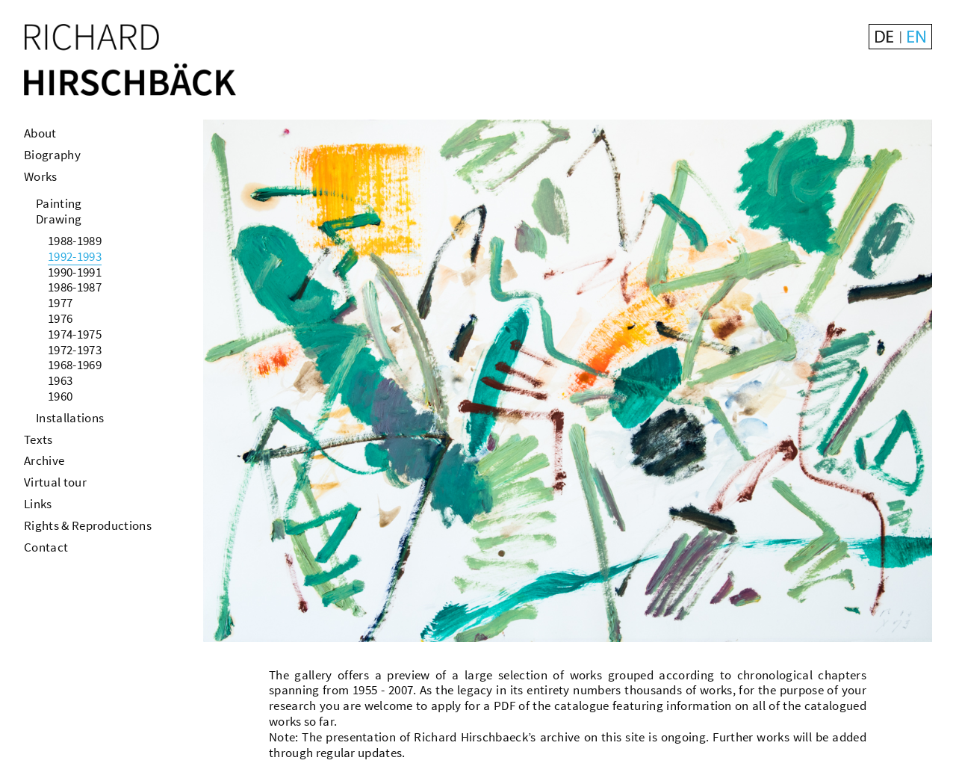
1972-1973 (75, 350)
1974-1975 (75, 334)
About (40, 133)
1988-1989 (75, 240)
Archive (44, 460)
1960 (60, 396)
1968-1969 (75, 364)
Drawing (58, 219)
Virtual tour (55, 482)
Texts (38, 439)
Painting (59, 203)
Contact (46, 547)
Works (41, 176)
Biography (52, 154)
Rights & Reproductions (88, 525)
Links (38, 504)
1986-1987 (75, 287)
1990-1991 (75, 272)
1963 (60, 380)
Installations (70, 418)
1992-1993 (75, 256)
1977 (60, 302)
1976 (60, 318)
